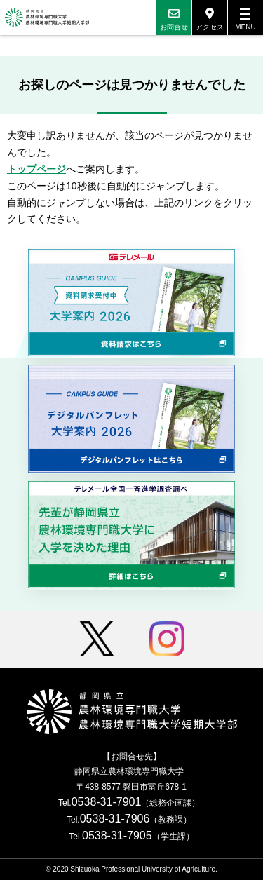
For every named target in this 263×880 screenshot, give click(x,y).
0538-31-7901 (107, 802)
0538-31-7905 (117, 835)
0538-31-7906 (115, 819)
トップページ (36, 169)
